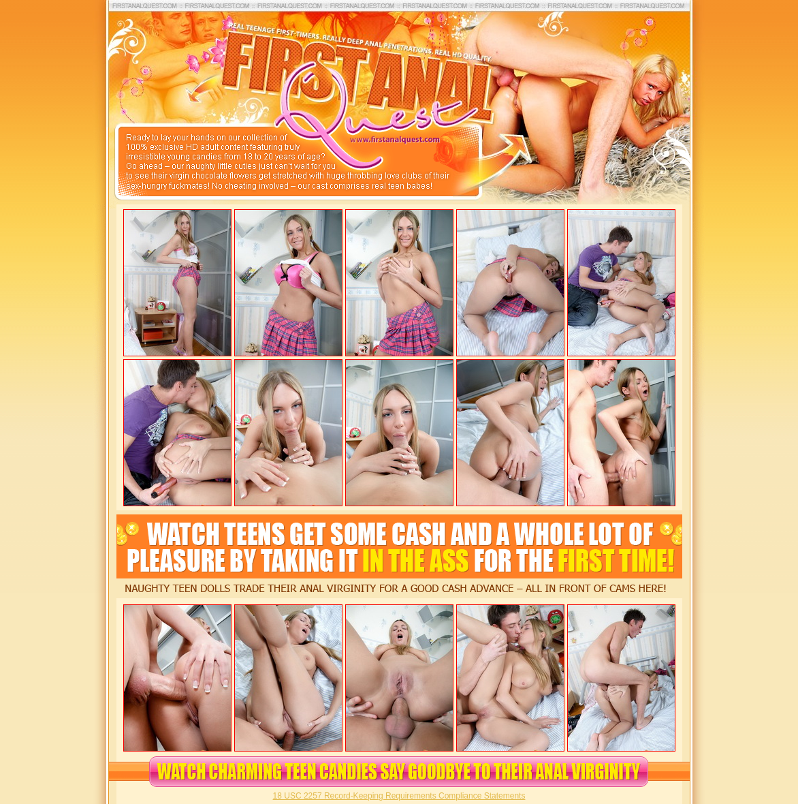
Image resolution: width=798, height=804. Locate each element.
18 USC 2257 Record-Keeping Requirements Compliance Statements (399, 796)
